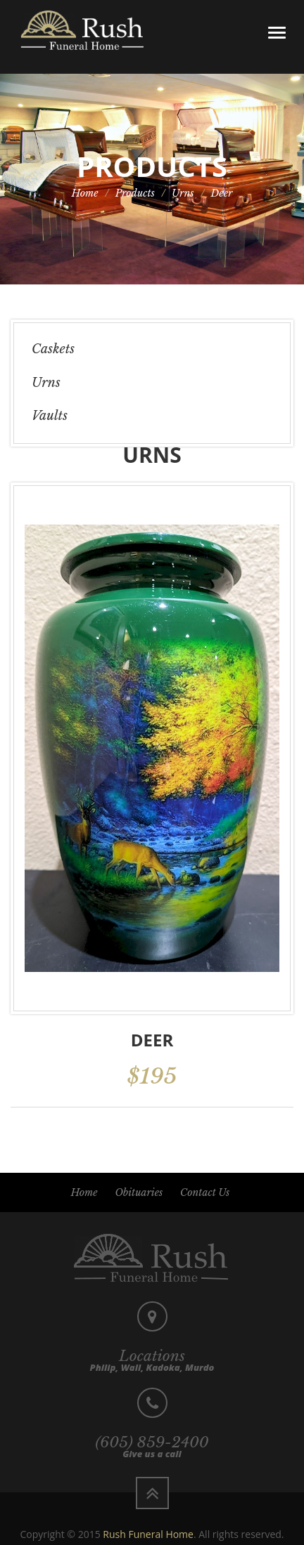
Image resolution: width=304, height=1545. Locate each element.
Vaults (50, 415)
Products (135, 193)
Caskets (53, 349)
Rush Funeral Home (148, 1534)
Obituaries (139, 1192)
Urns (183, 193)
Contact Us (204, 1192)
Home (85, 193)
